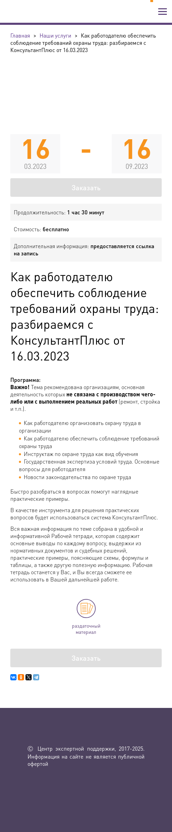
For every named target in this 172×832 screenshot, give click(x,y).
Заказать (86, 187)
